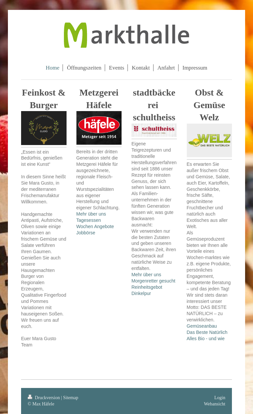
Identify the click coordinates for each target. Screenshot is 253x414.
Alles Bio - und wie (206, 338)
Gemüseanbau (202, 326)
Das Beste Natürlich (207, 332)
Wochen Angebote (95, 226)
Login (219, 397)
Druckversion (44, 397)
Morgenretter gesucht (153, 280)
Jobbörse (86, 232)
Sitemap (70, 397)
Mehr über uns (91, 214)
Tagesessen (88, 220)
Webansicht (214, 403)
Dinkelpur (141, 293)
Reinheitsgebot (146, 287)
